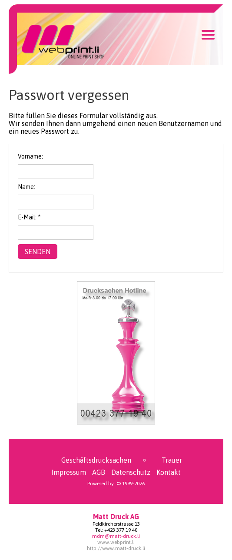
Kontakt (168, 472)
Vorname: (30, 156)
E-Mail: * (29, 217)
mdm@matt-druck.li (116, 536)
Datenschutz (130, 472)
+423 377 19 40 (120, 530)
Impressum (68, 472)
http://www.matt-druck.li (116, 548)
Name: (26, 186)
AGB (98, 472)
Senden (37, 251)
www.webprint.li (116, 542)
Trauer (172, 460)
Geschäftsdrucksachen (96, 460)
